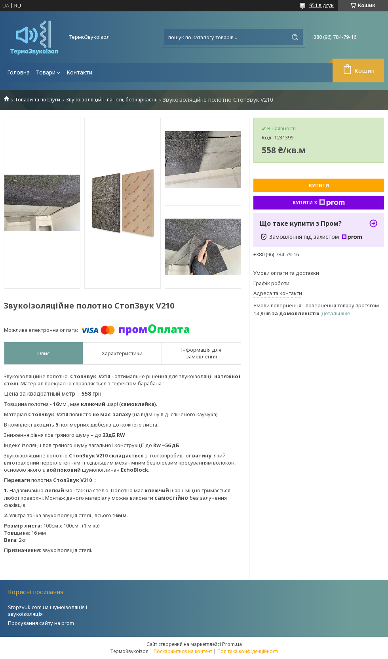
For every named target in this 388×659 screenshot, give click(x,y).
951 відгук (321, 5)
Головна (18, 72)
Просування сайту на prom (41, 623)
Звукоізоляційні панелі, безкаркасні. (111, 99)
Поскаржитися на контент (183, 651)
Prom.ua (232, 644)
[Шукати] (295, 37)
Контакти (79, 72)
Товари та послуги (37, 99)
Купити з (319, 202)
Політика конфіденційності (247, 651)
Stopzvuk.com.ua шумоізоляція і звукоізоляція (47, 610)
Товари (45, 72)
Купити (319, 185)
